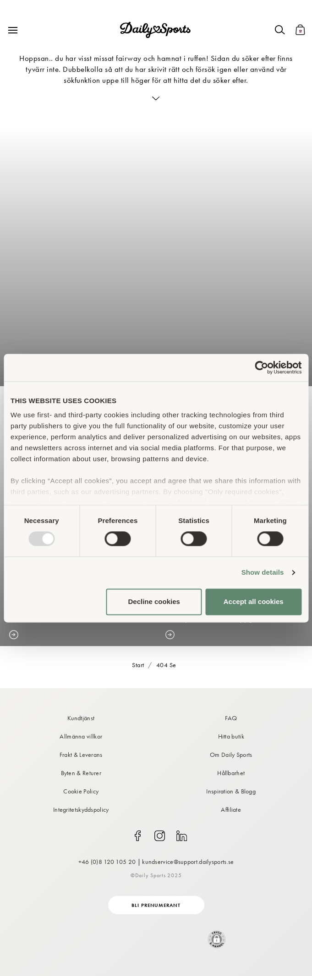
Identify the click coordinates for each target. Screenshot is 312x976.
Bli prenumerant (156, 905)
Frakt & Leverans (81, 754)
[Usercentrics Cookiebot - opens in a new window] (261, 367)
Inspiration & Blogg (231, 791)
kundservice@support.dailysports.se (188, 861)
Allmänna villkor (81, 736)
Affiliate (231, 809)
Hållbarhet (231, 773)
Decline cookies (154, 601)
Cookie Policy (81, 791)
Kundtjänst (80, 718)
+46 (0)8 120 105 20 (107, 861)
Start (138, 665)
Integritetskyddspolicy (81, 809)
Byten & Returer (81, 773)
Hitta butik (231, 736)
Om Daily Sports (231, 754)
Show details (262, 573)
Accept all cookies (254, 601)
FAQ (231, 718)
